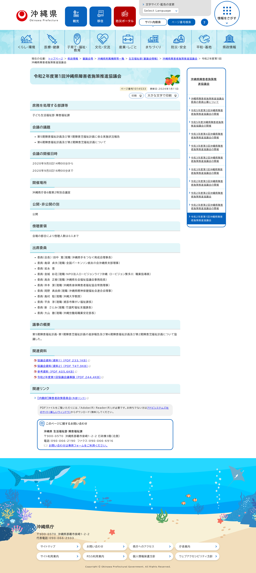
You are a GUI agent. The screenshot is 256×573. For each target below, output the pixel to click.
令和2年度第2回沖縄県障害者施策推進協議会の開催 (207, 200)
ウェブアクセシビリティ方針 (196, 556)
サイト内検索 (153, 22)
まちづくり (153, 47)
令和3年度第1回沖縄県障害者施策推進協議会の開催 (207, 165)
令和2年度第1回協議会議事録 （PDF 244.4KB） (70, 377)
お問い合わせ (95, 546)
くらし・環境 (26, 47)
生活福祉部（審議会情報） (143, 58)
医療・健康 (52, 47)
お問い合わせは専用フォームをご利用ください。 (78, 445)
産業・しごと (128, 47)
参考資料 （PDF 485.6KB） (57, 371)
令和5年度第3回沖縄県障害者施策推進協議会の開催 (207, 106)
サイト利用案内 (49, 556)
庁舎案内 (184, 546)
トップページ (55, 58)
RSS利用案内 (95, 556)
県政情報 (229, 47)
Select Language (157, 10)
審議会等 (88, 58)
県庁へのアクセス (143, 546)
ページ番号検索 (181, 22)
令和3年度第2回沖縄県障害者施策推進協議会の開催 (207, 153)
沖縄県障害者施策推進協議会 (180, 58)
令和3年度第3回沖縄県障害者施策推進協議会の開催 (207, 141)
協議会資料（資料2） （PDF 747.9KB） (64, 366)
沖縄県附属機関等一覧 (111, 58)
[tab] (153, 22)
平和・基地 (204, 47)
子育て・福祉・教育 (77, 48)
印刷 (134, 95)
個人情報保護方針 (144, 556)
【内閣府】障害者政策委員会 (63, 398)
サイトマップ (47, 546)
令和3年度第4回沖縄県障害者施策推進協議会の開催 (207, 130)
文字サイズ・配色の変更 (160, 4)
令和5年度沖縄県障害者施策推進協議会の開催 (207, 118)
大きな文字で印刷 (160, 95)
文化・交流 (102, 47)
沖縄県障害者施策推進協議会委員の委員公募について (207, 94)
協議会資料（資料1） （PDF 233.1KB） (63, 360)
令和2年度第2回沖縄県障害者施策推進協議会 (207, 189)
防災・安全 (178, 47)
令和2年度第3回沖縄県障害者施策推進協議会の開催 (207, 177)
